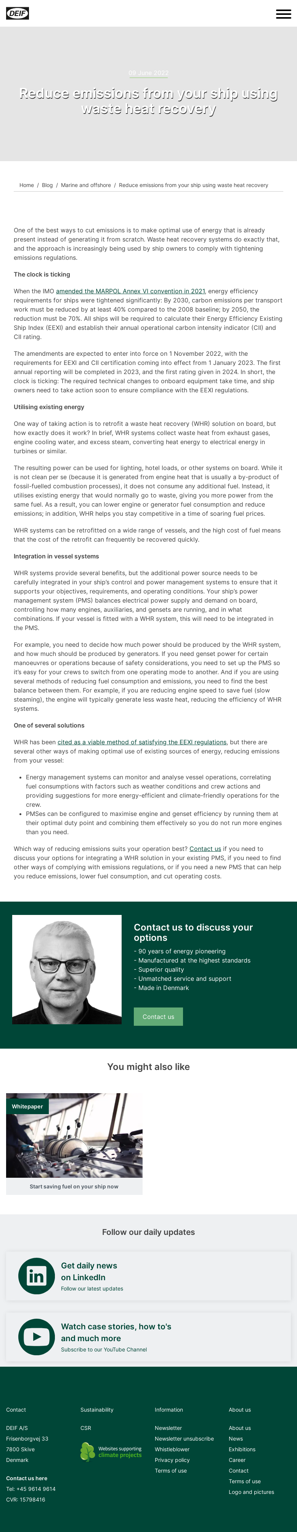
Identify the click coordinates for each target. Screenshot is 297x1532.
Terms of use (171, 1470)
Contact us (205, 848)
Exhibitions (242, 1449)
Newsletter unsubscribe (184, 1438)
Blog (47, 185)
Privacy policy (172, 1460)
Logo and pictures (251, 1492)
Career (237, 1460)
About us (240, 1428)
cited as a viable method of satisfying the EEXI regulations (142, 742)
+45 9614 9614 (36, 1489)
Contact (239, 1470)
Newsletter (168, 1428)
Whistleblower (172, 1449)
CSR (85, 1428)
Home (26, 185)
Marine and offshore (86, 185)
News (236, 1438)
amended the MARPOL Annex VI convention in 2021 (130, 291)
